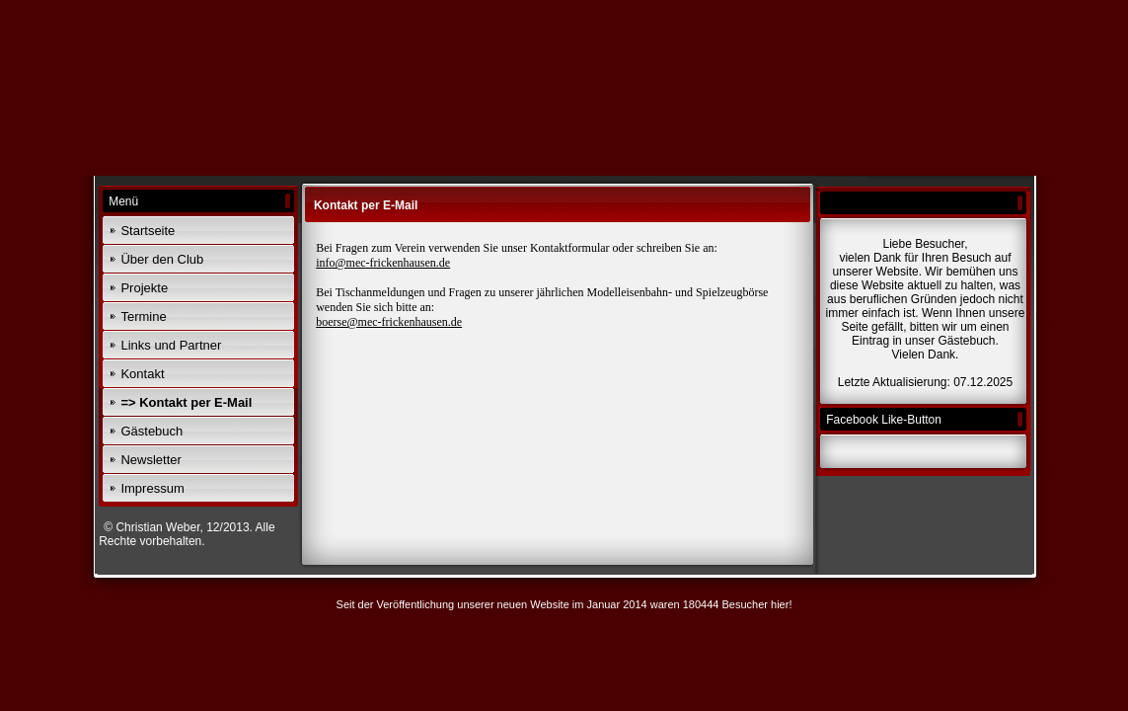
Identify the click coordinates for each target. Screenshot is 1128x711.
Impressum (152, 488)
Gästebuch (151, 431)
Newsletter (150, 459)
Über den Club (161, 259)
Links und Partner (170, 345)
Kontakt (142, 373)
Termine (143, 316)
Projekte (144, 287)
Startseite (147, 230)
